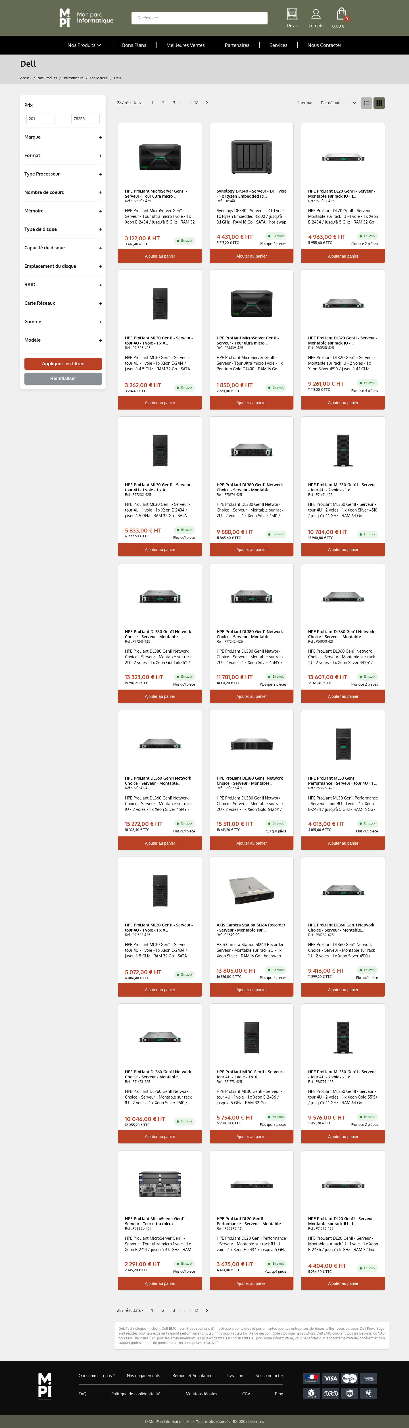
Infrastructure (73, 78)
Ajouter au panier (160, 256)
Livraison (235, 1375)
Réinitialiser (63, 378)
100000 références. (249, 1421)
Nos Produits (85, 45)
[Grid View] (379, 103)
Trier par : (306, 102)
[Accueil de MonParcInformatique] (45, 1386)
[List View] (366, 103)
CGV (246, 1393)
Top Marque (99, 78)
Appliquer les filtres (63, 363)
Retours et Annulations (193, 1375)
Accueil (25, 78)
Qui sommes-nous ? (97, 1375)
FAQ (82, 1393)
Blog (279, 1393)
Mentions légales (201, 1393)
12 (196, 103)
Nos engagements (143, 1375)
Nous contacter (269, 1375)
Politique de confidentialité (135, 1393)
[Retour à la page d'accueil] (85, 18)
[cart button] (341, 18)
